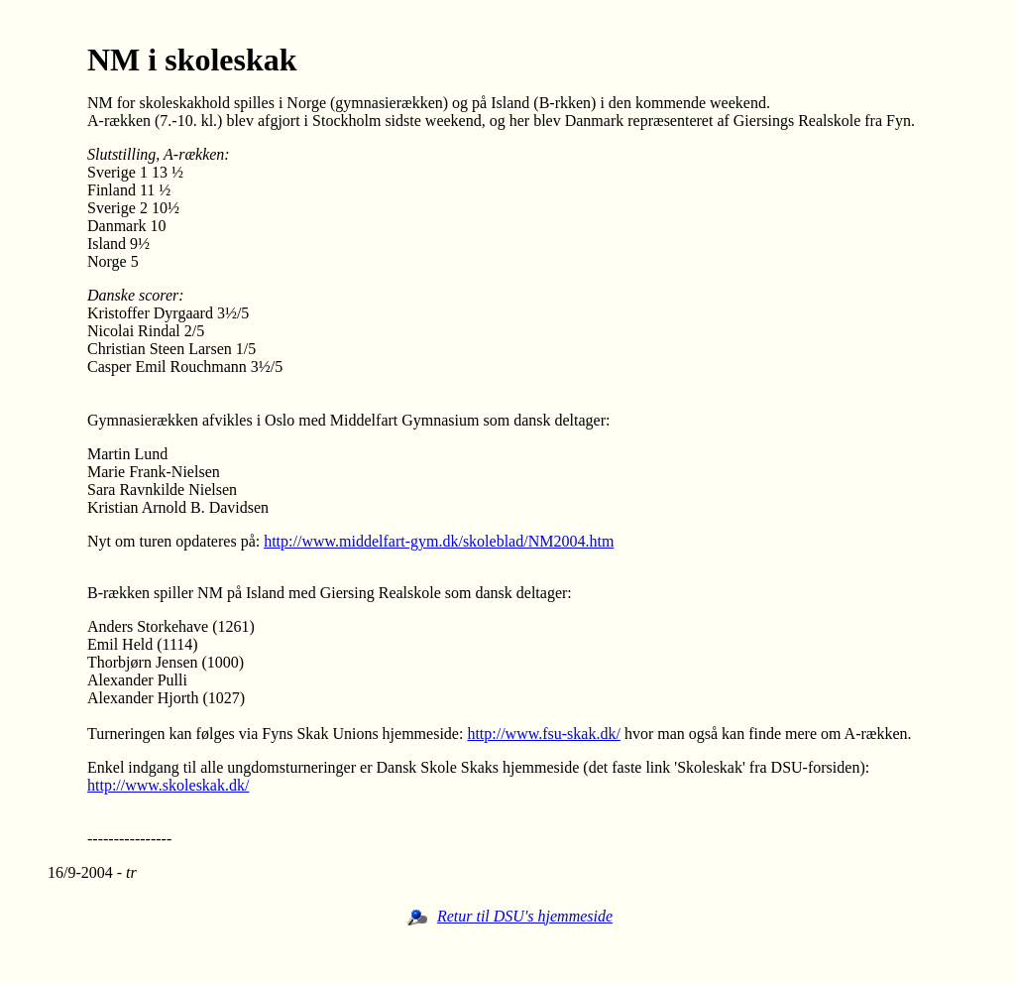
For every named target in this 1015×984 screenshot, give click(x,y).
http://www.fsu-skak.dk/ (543, 733)
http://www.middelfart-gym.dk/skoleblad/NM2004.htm (439, 541)
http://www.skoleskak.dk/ (168, 785)
